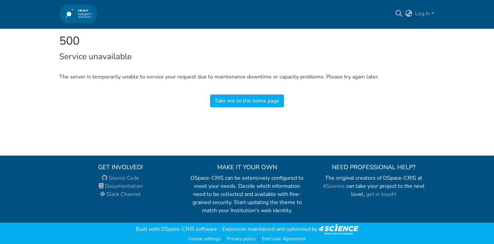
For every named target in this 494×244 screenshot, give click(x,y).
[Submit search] (399, 13)
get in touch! (381, 194)
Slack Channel (120, 194)
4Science (334, 186)
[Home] (78, 14)
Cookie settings (204, 239)
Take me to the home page (247, 101)
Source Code (120, 178)
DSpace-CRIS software (189, 229)
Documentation (120, 186)
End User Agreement (284, 239)
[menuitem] (409, 13)
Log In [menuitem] (422, 13)
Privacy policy (241, 239)
